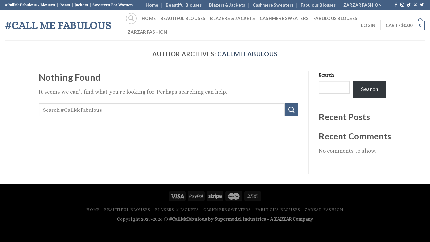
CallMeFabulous (247, 54)
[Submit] (291, 109)
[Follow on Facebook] (396, 5)
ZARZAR (283, 219)
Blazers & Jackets (227, 5)
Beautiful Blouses (184, 5)
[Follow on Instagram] (402, 5)
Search (326, 75)
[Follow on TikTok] (409, 5)
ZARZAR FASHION (362, 5)
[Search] (131, 18)
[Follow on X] (415, 5)
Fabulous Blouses (318, 5)
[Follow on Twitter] (422, 5)
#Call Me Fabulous (58, 25)
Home (152, 5)
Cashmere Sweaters (273, 5)
